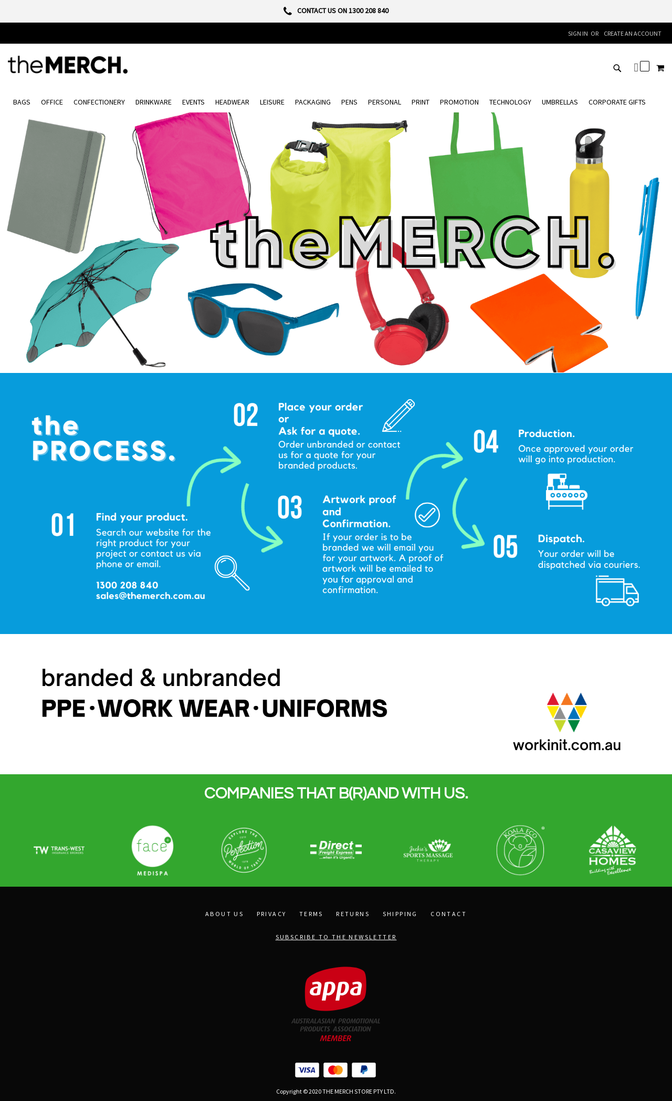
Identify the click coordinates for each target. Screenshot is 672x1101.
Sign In (578, 33)
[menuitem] (22, 102)
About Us (224, 914)
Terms (311, 914)
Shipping (400, 914)
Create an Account (633, 33)
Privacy (272, 914)
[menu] (336, 102)
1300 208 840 (368, 10)
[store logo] (68, 65)
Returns (353, 914)
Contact (448, 914)
